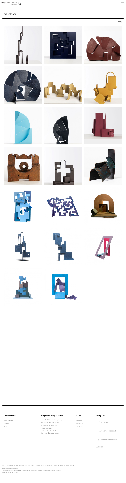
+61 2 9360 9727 (47, 428)
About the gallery (9, 420)
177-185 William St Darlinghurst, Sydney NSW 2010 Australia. (51, 421)
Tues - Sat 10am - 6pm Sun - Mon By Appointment (50, 432)
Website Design (6, 472)
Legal (5, 426)
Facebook (79, 423)
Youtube (79, 426)
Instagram (79, 420)
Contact (6, 423)
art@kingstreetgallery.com (49, 425)
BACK (120, 22)
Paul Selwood (9, 14)
